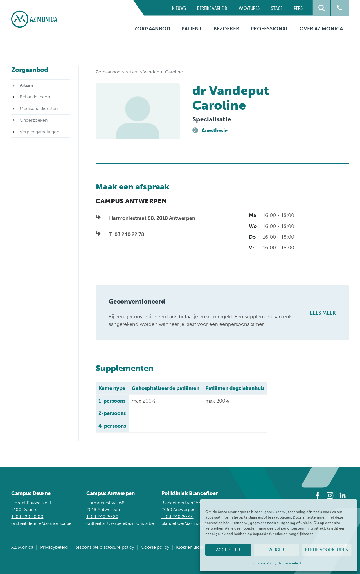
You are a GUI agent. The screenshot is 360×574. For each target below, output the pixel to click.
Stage (276, 8)
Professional (269, 29)
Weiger (276, 549)
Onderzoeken (34, 120)
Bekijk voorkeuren (326, 549)
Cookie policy (155, 547)
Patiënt (191, 29)
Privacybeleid (290, 563)
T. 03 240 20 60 (177, 516)
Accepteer (228, 549)
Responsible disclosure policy (104, 547)
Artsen (131, 71)
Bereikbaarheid (212, 8)
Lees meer (323, 313)
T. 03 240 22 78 (126, 234)
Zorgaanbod (152, 29)
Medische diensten (39, 108)
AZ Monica (22, 547)
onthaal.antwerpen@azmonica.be (120, 523)
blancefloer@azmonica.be (187, 523)
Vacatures (249, 8)
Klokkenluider (190, 547)
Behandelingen (35, 97)
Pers (298, 8)
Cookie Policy (264, 563)
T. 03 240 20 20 (102, 516)
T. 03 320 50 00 (27, 516)
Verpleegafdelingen (39, 131)
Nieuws (179, 8)
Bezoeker (226, 29)
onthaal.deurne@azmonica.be (41, 523)
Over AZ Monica (321, 29)
